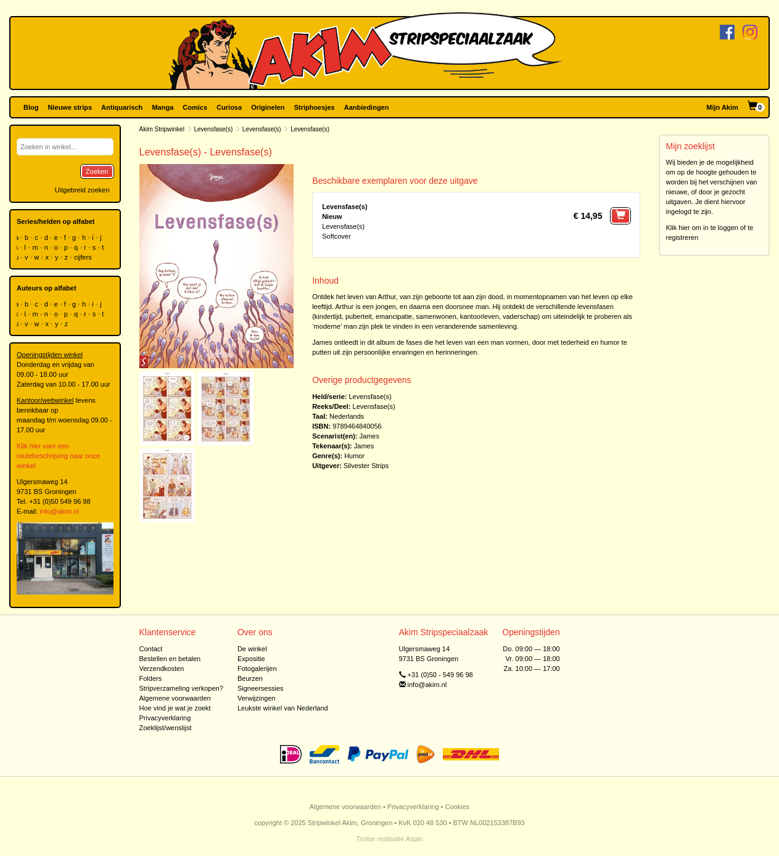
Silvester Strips (366, 465)
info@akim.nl (59, 511)
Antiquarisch (121, 107)
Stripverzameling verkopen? (181, 688)
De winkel (252, 648)
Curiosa (229, 107)
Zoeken (97, 171)
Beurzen (250, 678)
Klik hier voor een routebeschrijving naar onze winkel (58, 455)
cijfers (84, 257)
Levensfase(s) (213, 129)
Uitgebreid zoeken (82, 190)
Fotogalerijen (257, 668)
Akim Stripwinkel (161, 129)
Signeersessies (260, 688)
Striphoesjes (314, 107)
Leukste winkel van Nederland (282, 708)
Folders (150, 678)
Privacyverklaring (165, 718)
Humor (354, 455)
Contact (151, 648)
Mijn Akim (722, 107)
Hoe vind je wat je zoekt (175, 708)
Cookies (457, 806)
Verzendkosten (161, 668)
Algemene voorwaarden (175, 698)
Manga (162, 107)
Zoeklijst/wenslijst (165, 727)
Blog (30, 107)
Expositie (251, 658)
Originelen (267, 107)
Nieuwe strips (70, 107)
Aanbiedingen (366, 107)
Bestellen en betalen (170, 658)
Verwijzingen (256, 698)
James (369, 436)
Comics (195, 107)
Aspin (414, 838)
